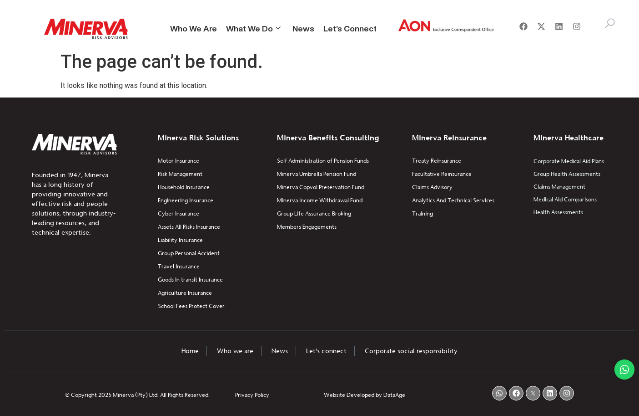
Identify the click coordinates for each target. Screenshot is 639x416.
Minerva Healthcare (568, 137)
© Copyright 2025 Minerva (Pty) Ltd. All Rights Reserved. (137, 394)
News (303, 28)
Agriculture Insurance (185, 292)
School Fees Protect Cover (191, 306)
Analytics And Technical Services (453, 200)
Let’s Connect (350, 28)
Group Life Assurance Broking (314, 213)
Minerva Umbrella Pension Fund (316, 173)
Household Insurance (184, 187)
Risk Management (180, 173)
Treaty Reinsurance (436, 160)
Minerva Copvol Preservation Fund (320, 187)
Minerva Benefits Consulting (328, 137)
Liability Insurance (180, 239)
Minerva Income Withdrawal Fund (319, 200)
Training (422, 213)
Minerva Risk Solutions (198, 137)
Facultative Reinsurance (442, 173)
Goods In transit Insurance (190, 279)
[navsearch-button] (610, 25)
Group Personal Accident (189, 253)
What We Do (253, 28)
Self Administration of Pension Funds (323, 160)
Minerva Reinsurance (449, 137)
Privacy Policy (252, 394)
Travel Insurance (179, 266)
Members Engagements (307, 226)
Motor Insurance (178, 160)
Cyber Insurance (178, 213)
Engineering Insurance (185, 200)
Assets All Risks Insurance (189, 226)
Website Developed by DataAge (364, 394)
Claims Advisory (432, 187)
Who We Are (193, 28)
